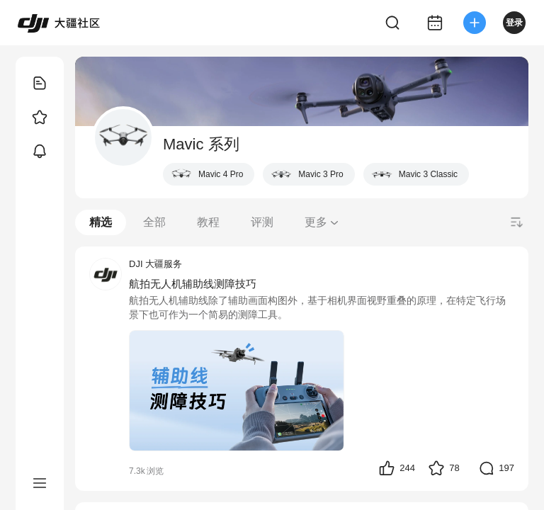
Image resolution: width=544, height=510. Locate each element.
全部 (154, 222)
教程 (208, 222)
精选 (100, 222)
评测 (262, 222)
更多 (322, 222)
